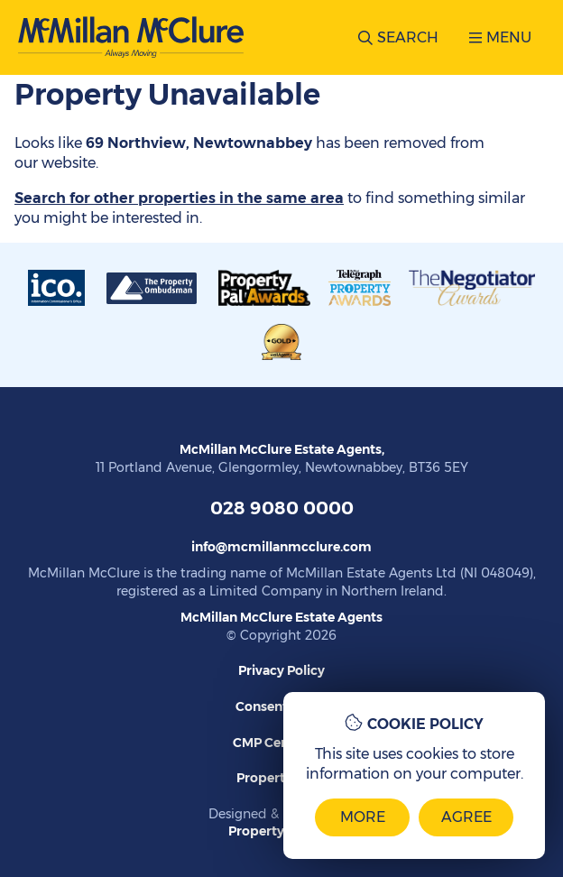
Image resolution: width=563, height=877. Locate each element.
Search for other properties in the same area (179, 198)
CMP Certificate (282, 742)
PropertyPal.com (281, 831)
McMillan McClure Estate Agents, (282, 449)
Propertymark (281, 778)
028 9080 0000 (282, 508)
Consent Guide (281, 706)
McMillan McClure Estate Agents (281, 617)
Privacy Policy (281, 670)
